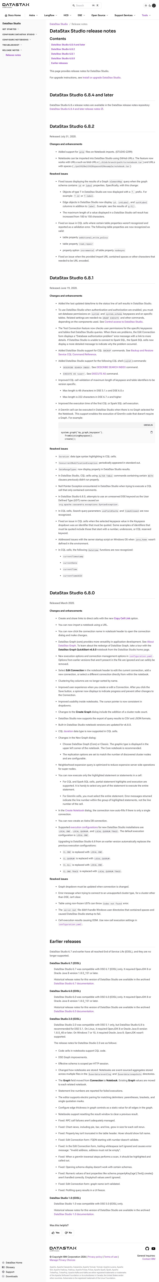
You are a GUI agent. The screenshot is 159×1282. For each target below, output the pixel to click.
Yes (55, 1232)
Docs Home (13, 15)
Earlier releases (59, 63)
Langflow (51, 15)
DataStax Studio (59, 24)
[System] (154, 5)
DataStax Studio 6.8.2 (63, 49)
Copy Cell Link (122, 618)
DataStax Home (12, 1263)
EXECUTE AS (99, 373)
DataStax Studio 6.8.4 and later (68, 44)
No (68, 1232)
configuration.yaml (141, 656)
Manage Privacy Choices (62, 1260)
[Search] (86, 5)
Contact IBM (148, 1259)
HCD (68, 15)
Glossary (8, 1267)
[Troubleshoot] (23, 45)
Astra (33, 15)
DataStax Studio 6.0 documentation (74, 1011)
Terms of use (110, 1257)
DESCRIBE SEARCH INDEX (111, 367)
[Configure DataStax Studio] (23, 34)
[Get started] (23, 29)
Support (8, 1272)
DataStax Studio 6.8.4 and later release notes (75, 108)
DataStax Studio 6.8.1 (63, 54)
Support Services (125, 15)
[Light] (146, 5)
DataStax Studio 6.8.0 (63, 58)
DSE (82, 15)
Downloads (10, 1276)
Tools (146, 15)
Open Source (100, 15)
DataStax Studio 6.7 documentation (74, 983)
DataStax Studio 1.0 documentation (74, 1214)
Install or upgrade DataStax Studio (101, 77)
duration (68, 731)
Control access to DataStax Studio (124, 321)
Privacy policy (95, 1257)
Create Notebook (74, 810)
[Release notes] (23, 50)
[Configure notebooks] (23, 39)
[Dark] (150, 5)
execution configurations (84, 827)
